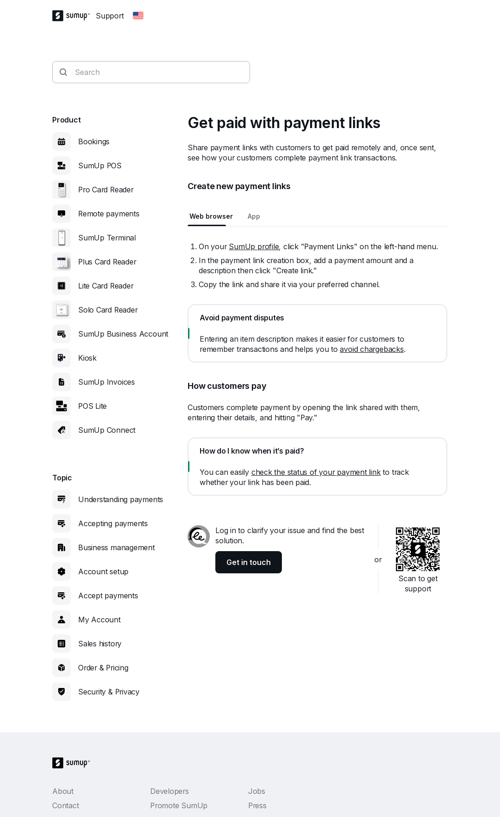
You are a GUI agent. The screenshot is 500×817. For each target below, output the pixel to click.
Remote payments (109, 213)
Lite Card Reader (105, 285)
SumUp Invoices (106, 382)
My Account (99, 619)
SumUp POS (100, 165)
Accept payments (108, 595)
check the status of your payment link (316, 472)
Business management (116, 547)
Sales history (100, 643)
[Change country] (138, 16)
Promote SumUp (178, 805)
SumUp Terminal (107, 237)
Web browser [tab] (211, 216)
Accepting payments (113, 523)
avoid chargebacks (371, 349)
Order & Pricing (103, 667)
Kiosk (87, 357)
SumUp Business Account (123, 333)
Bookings (94, 141)
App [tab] (254, 216)
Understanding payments (120, 499)
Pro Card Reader (106, 189)
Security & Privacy (109, 691)
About (62, 791)
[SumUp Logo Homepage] (74, 15)
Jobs (256, 791)
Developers (169, 791)
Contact (65, 805)
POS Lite (92, 406)
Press (257, 805)
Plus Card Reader (107, 261)
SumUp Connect (106, 430)
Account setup (103, 571)
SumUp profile (254, 246)
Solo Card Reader (107, 309)
